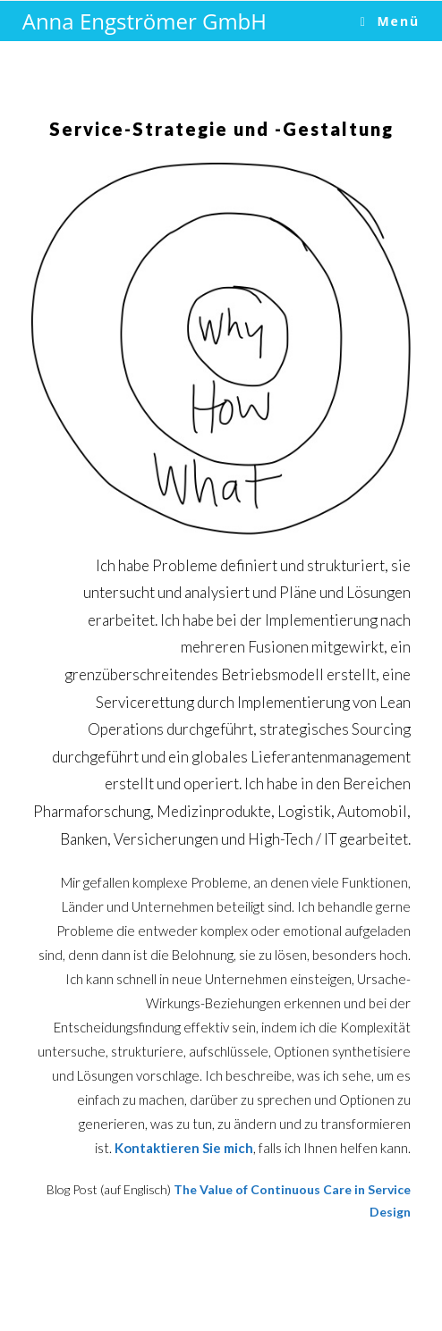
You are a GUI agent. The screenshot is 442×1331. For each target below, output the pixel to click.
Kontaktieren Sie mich (184, 1148)
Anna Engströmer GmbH (144, 21)
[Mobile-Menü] (391, 21)
